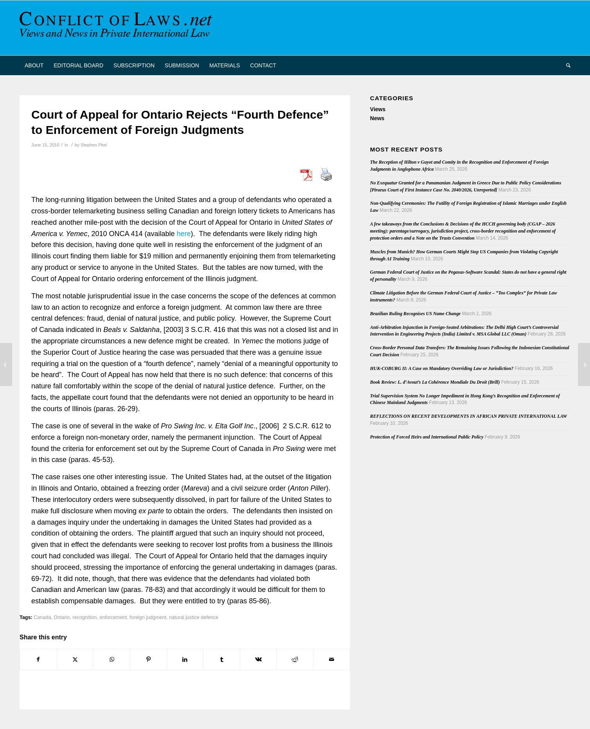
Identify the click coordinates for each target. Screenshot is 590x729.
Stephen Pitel (94, 145)
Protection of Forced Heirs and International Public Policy (427, 437)
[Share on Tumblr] (221, 659)
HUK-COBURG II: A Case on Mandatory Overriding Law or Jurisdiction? (442, 368)
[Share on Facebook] (38, 659)
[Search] (565, 65)
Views (377, 109)
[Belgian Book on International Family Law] (584, 364)
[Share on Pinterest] (148, 659)
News (377, 118)
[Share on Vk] (258, 659)
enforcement (113, 617)
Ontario (62, 617)
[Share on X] (75, 659)
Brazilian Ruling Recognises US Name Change (415, 313)
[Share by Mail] (331, 659)
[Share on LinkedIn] (185, 659)
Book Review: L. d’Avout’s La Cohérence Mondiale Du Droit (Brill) (435, 382)
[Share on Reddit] (295, 659)
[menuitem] (34, 65)
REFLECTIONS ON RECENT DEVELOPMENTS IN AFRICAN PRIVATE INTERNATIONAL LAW (468, 416)
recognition (85, 617)
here (184, 234)
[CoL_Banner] (117, 27)
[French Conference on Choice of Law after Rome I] (6, 364)
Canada (42, 617)
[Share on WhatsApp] (112, 659)
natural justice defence (193, 617)
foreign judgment (148, 617)
